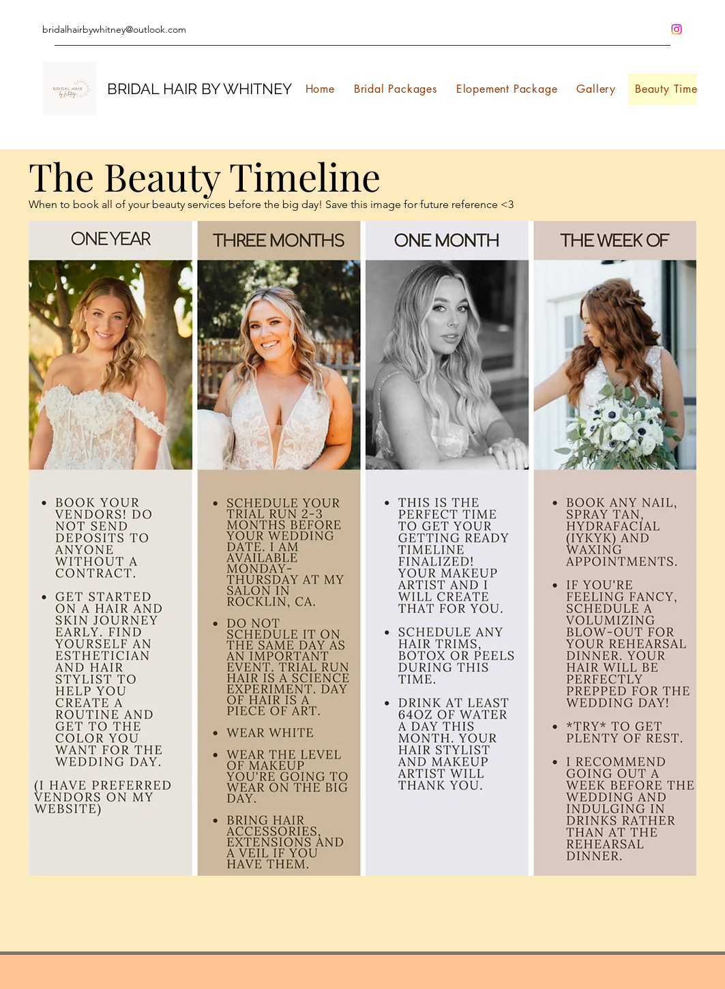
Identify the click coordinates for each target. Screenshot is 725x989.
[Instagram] (676, 29)
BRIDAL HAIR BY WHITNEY (199, 89)
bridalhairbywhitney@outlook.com (114, 29)
